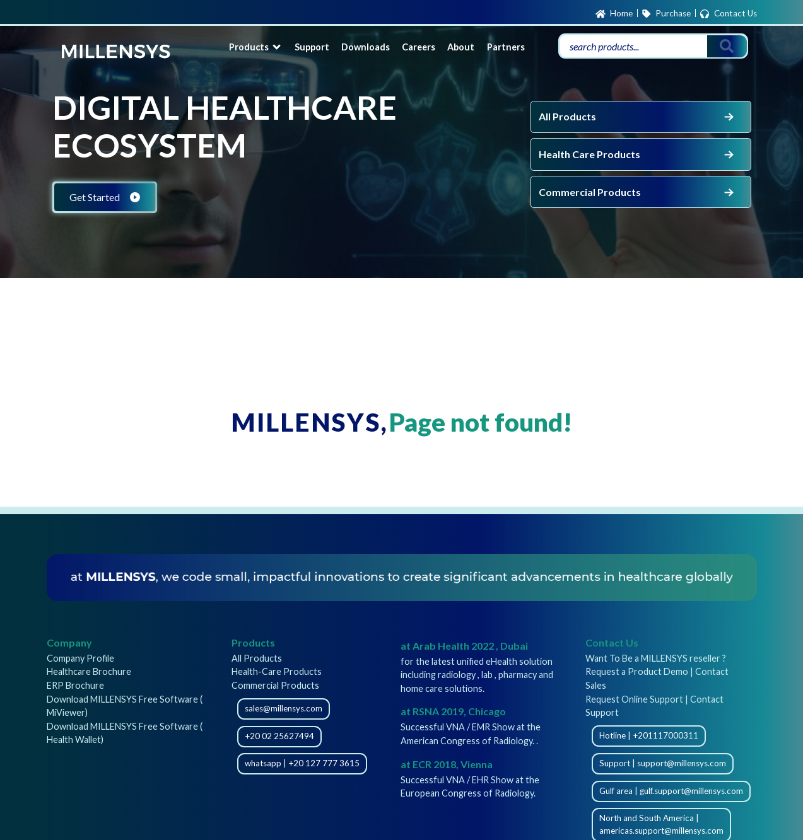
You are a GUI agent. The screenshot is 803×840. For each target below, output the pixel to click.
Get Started (104, 197)
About (460, 47)
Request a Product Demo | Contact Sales (657, 678)
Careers (418, 47)
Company (69, 642)
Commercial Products (637, 192)
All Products (637, 116)
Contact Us (728, 14)
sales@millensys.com (283, 708)
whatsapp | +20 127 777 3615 (302, 763)
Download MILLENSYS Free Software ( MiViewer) (124, 706)
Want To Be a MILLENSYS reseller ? (655, 658)
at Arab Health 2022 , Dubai (464, 646)
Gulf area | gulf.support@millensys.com (671, 791)
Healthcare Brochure (89, 671)
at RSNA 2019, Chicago (453, 711)
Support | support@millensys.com (662, 763)
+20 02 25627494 (279, 736)
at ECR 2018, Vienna (447, 764)
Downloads (365, 47)
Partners (506, 47)
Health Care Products (637, 154)
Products (256, 47)
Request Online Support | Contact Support (654, 706)
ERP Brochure (75, 685)
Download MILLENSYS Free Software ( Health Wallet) (124, 733)
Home (613, 14)
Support (312, 47)
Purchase (666, 14)
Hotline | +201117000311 (648, 735)
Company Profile (80, 658)
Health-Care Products (277, 671)
